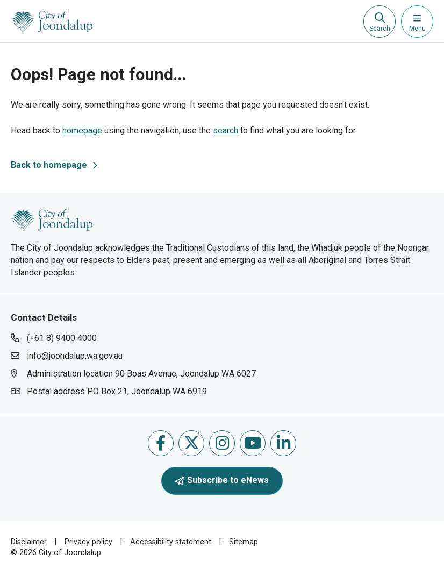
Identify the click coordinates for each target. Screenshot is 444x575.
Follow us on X (191, 443)
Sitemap (243, 541)
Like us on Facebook (161, 443)
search (225, 130)
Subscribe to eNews (222, 480)
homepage (82, 130)
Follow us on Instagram (222, 443)
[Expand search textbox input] (379, 21)
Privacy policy (88, 541)
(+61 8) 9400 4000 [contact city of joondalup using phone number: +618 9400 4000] (62, 338)
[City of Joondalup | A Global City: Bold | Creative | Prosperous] (52, 21)
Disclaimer (29, 541)
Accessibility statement (170, 541)
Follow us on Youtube (253, 443)
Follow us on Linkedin (283, 443)
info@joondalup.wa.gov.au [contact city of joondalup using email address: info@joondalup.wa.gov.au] (75, 356)
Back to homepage (49, 165)
